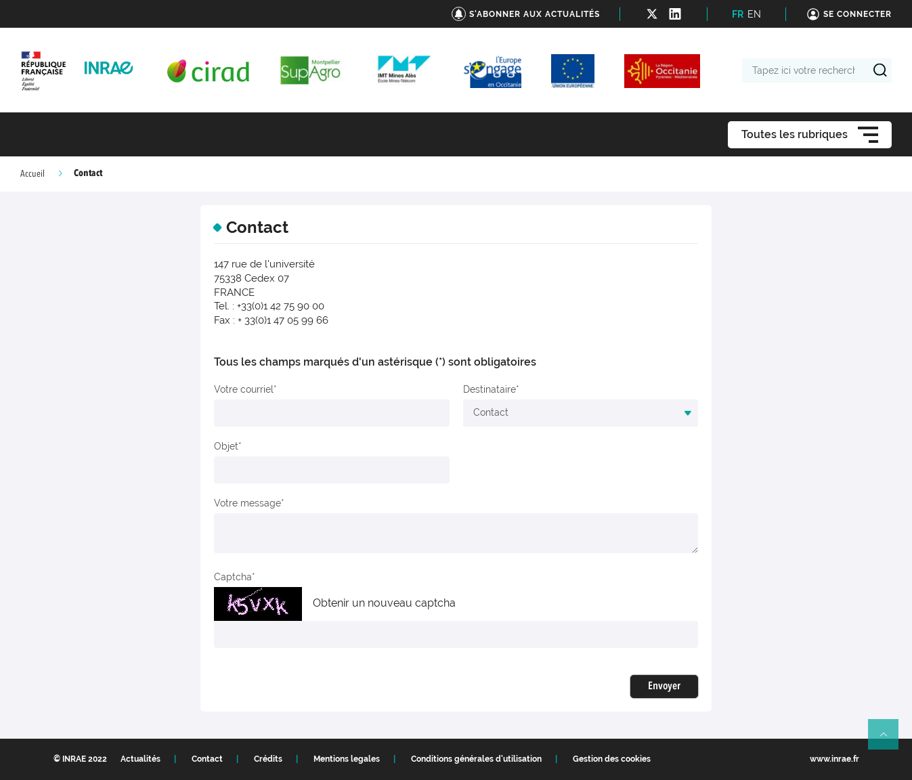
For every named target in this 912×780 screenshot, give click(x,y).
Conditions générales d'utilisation (476, 759)
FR (737, 14)
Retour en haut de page (889, 740)
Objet (226, 446)
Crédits (268, 759)
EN (754, 14)
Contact (207, 759)
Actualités (140, 759)
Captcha (233, 576)
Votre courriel (244, 389)
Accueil (32, 174)
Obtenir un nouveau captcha (384, 603)
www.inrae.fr (834, 759)
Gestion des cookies (612, 759)
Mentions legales (346, 759)
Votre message (247, 503)
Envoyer (664, 686)
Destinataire (489, 389)
